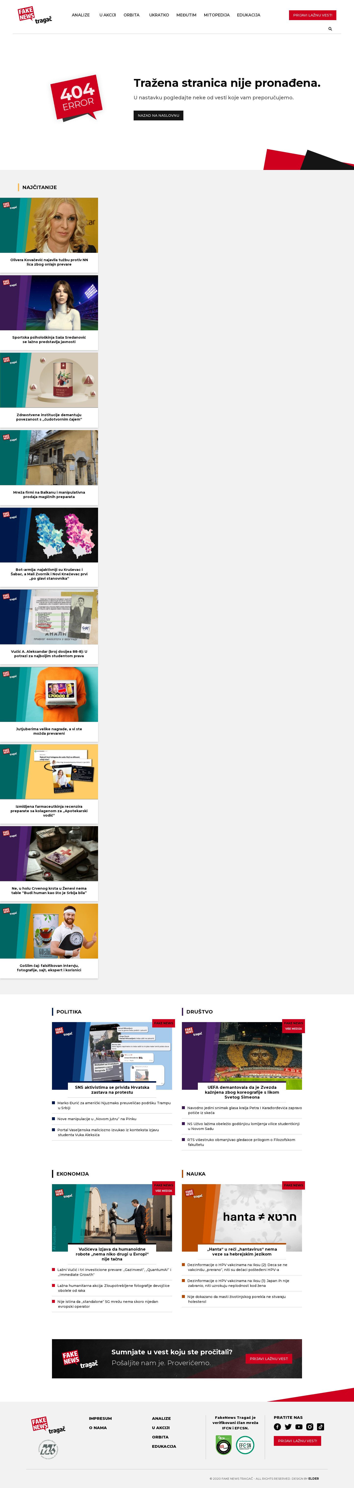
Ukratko (159, 15)
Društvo (199, 1012)
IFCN (226, 1428)
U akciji (108, 15)
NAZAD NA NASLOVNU (158, 115)
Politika (68, 1012)
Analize (81, 15)
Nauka (195, 1174)
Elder (313, 1478)
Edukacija (248, 15)
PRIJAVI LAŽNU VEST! (312, 15)
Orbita (131, 15)
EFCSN (241, 1428)
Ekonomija (72, 1174)
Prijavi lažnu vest (269, 1359)
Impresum (100, 1418)
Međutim (187, 15)
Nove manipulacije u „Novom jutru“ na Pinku (96, 1119)
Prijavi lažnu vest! (297, 1441)
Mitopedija (217, 15)
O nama (98, 1427)
